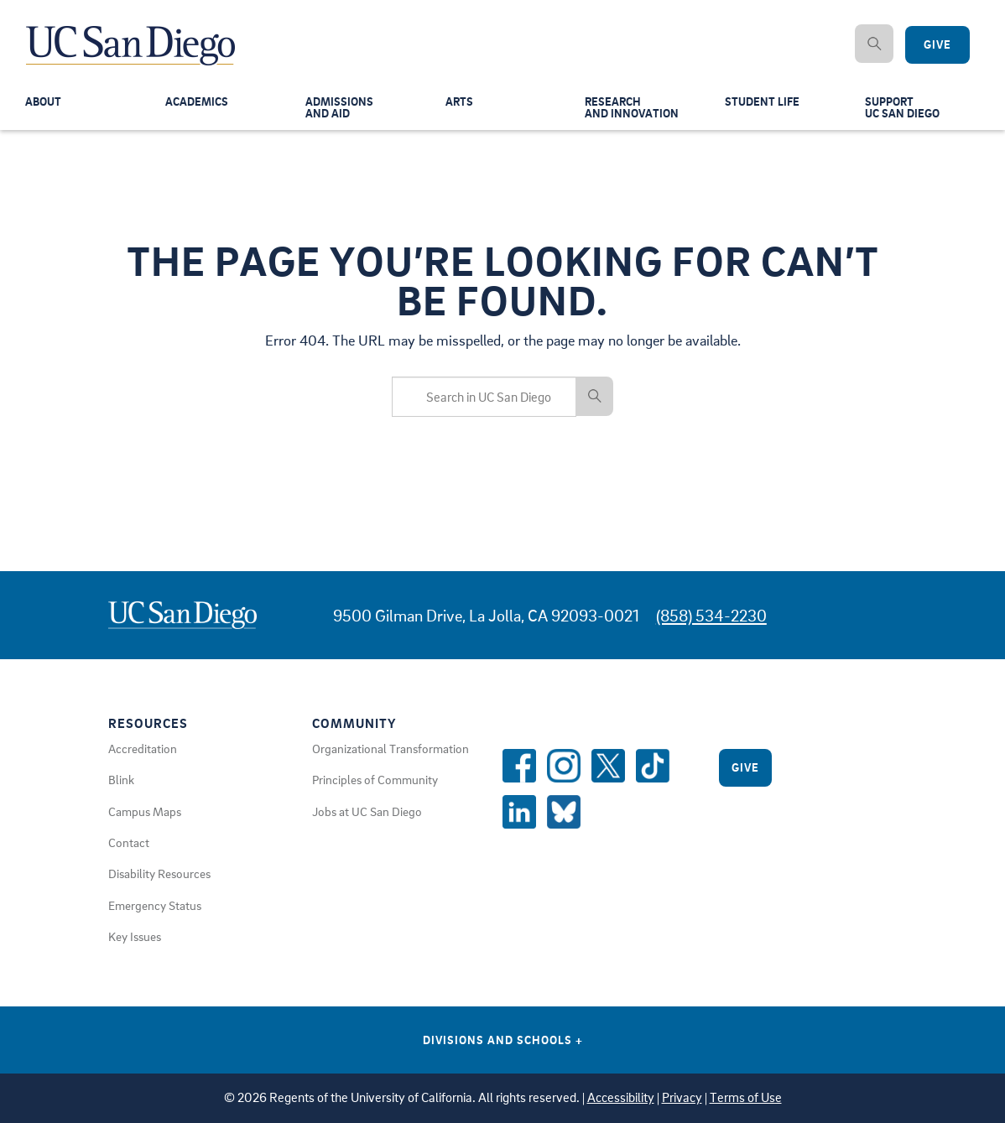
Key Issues (134, 936)
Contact (128, 842)
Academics (198, 104)
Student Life (763, 104)
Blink (121, 779)
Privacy (682, 1097)
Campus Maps (144, 811)
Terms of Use (746, 1097)
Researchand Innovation (633, 110)
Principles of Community (375, 779)
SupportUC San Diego (904, 110)
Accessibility (620, 1097)
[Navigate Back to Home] (131, 33)
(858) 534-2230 (711, 615)
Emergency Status (154, 904)
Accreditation (142, 748)
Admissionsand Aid (340, 110)
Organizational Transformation (390, 748)
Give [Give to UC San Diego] (937, 45)
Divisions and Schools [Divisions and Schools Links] (503, 1039)
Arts (459, 104)
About (44, 104)
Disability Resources (159, 873)
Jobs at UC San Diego (367, 811)
